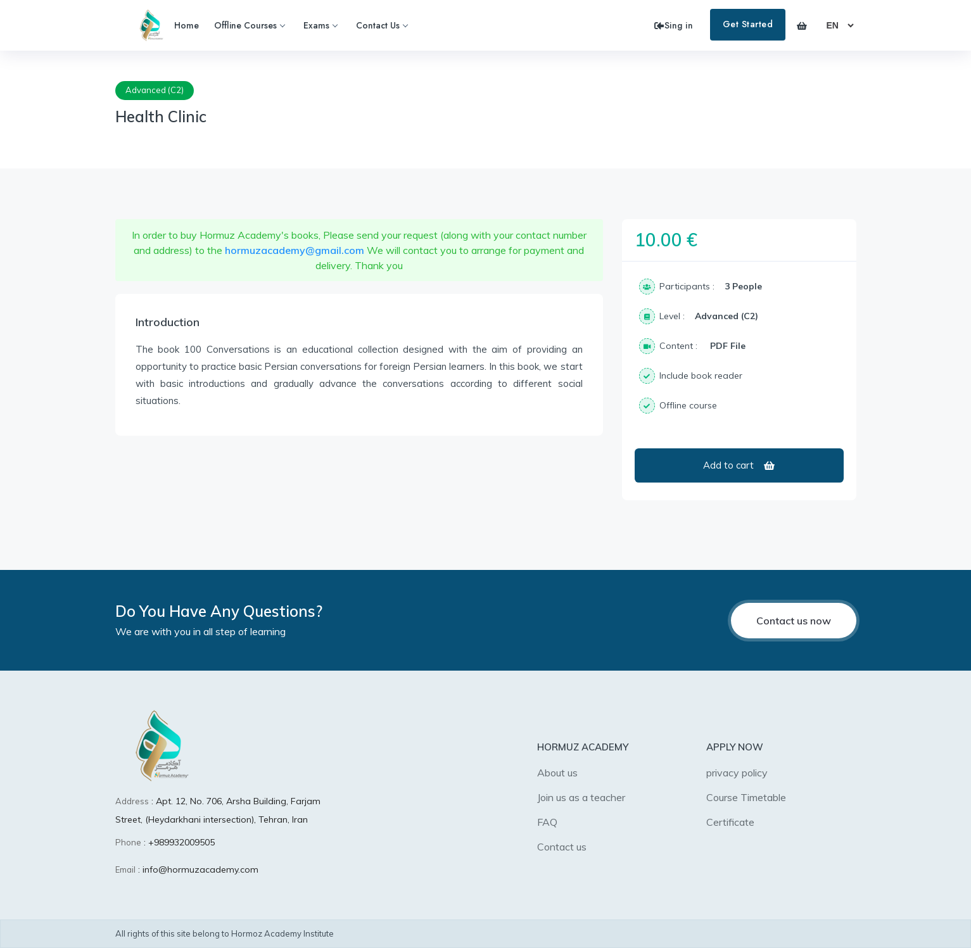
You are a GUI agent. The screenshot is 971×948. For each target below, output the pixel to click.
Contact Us (381, 25)
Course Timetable (746, 797)
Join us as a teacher (581, 797)
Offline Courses (249, 25)
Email (125, 869)
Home (186, 25)
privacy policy (737, 772)
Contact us (562, 846)
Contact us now (793, 620)
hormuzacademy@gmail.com (294, 250)
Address (132, 801)
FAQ (547, 822)
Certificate (730, 822)
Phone (128, 842)
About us (557, 772)
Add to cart (739, 465)
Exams (320, 25)
